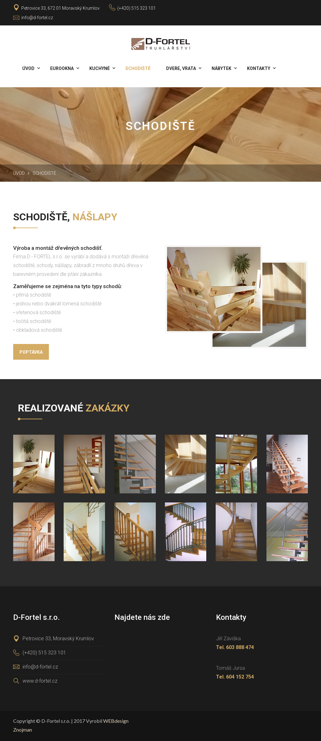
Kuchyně (99, 68)
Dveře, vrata (181, 68)
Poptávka (31, 352)
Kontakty (258, 68)
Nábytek (221, 68)
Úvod (28, 68)
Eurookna (62, 68)
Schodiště (137, 68)
